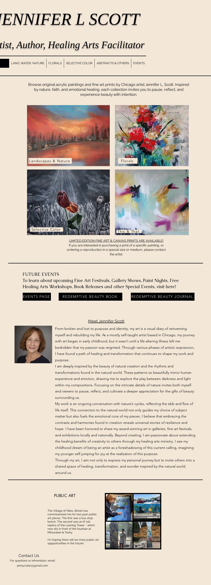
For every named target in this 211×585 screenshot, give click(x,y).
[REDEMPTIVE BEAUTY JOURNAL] (162, 297)
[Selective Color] (46, 229)
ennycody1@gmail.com (33, 565)
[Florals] (127, 161)
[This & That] (129, 231)
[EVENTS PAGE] (37, 297)
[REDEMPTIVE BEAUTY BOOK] (90, 297)
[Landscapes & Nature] (50, 161)
